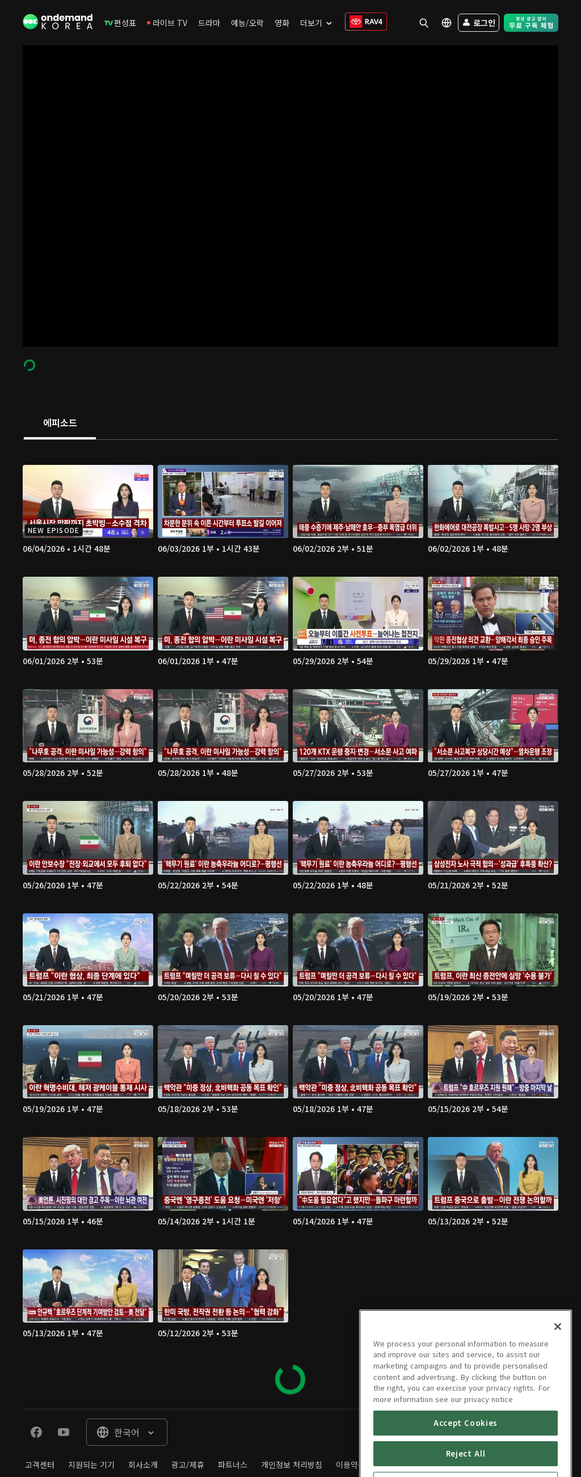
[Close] (557, 1370)
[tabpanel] (290, 924)
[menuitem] (120, 22)
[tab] (60, 423)
